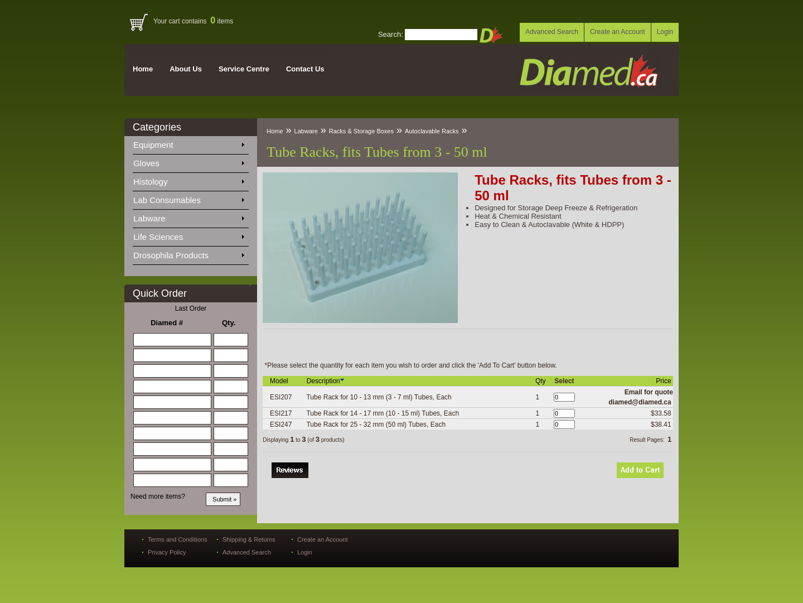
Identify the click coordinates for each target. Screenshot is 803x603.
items (221, 21)
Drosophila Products (188, 253)
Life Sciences (188, 235)
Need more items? (157, 496)
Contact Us (305, 69)
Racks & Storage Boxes (361, 131)
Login (665, 32)
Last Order (191, 308)
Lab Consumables (188, 198)
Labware (188, 216)
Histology (188, 179)
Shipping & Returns (248, 539)
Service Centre (244, 69)
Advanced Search (551, 32)
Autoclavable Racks (432, 131)
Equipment (188, 142)
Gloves (188, 161)
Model (280, 381)
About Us (186, 69)
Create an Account (617, 32)
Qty (541, 381)
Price (664, 381)
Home (143, 69)
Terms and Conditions (177, 539)
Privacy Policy (167, 552)
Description (326, 381)
